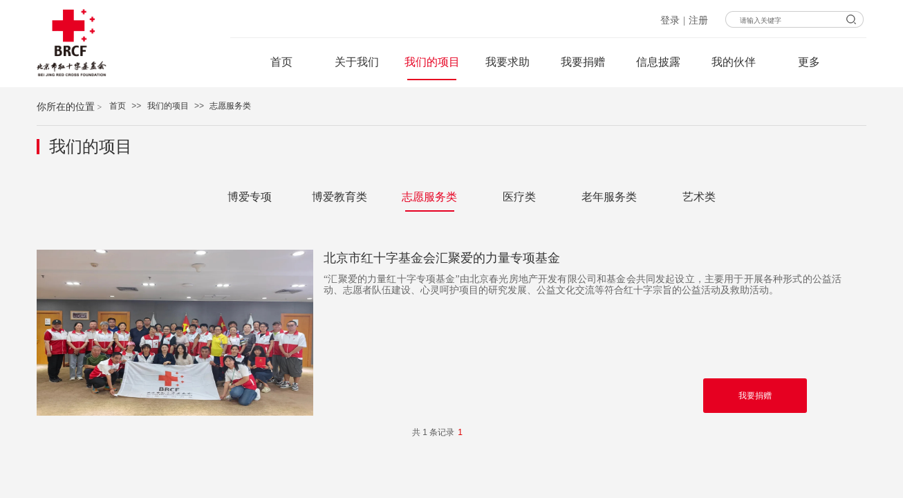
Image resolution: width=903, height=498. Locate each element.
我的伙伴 (733, 62)
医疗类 (519, 197)
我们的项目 (168, 106)
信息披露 (658, 62)
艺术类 (699, 197)
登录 (670, 20)
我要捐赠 (583, 62)
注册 (698, 20)
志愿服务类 (230, 106)
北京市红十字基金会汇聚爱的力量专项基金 (442, 258)
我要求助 (507, 62)
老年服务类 (609, 197)
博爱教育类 (339, 197)
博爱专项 (249, 197)
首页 (117, 106)
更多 (809, 62)
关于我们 (357, 62)
